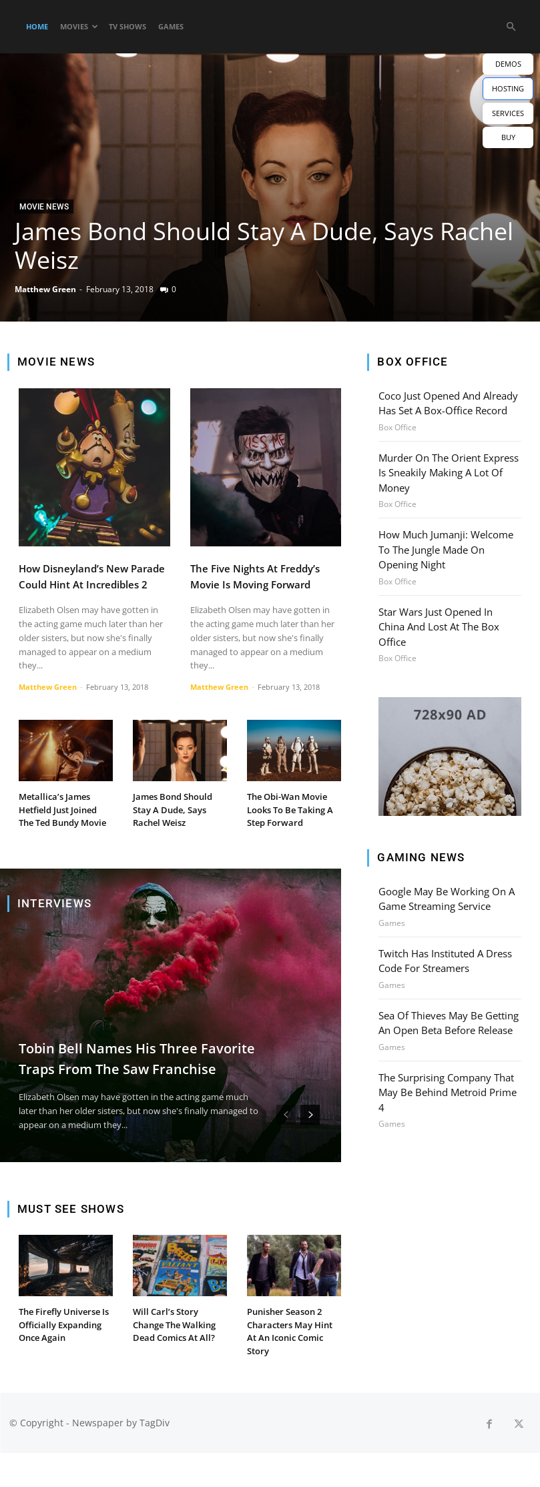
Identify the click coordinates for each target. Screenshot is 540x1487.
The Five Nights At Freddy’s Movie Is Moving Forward (263, 583)
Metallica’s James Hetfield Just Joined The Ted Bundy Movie (63, 831)
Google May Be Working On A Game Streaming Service (443, 872)
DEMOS (508, 64)
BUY (508, 137)
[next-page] (310, 1143)
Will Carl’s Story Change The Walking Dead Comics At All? (179, 1353)
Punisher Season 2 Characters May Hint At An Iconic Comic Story (294, 1360)
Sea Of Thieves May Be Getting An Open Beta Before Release (446, 992)
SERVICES (508, 113)
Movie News (44, 206)
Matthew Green (45, 289)
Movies (79, 26)
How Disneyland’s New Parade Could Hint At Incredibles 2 (84, 583)
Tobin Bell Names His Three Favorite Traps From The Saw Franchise (131, 1075)
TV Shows (127, 26)
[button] (511, 27)
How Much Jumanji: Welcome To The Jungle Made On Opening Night (443, 543)
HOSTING (508, 88)
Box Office (397, 426)
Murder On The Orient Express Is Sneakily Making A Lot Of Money (447, 469)
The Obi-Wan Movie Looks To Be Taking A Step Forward (291, 824)
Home (37, 26)
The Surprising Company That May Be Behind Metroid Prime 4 (449, 1052)
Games (171, 26)
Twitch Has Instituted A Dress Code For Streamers (444, 932)
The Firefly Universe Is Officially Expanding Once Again (63, 1360)
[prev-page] (286, 1143)
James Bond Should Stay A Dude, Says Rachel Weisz (264, 245)
